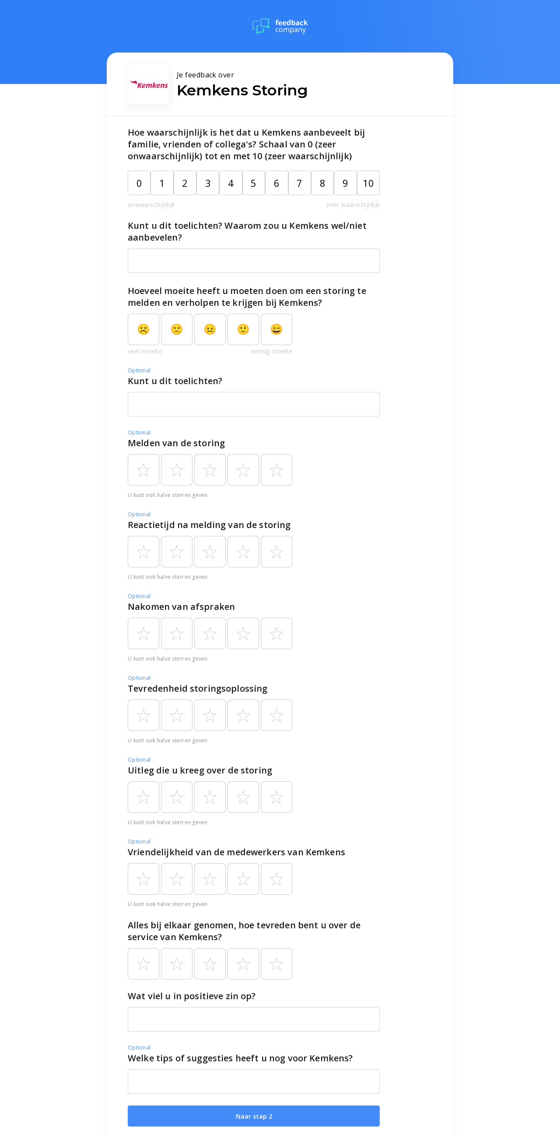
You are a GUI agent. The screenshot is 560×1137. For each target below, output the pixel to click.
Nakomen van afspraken (181, 606)
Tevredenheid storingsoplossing (198, 688)
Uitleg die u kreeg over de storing (200, 770)
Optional (139, 370)
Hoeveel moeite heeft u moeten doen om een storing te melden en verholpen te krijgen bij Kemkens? (247, 296)
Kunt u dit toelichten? (175, 381)
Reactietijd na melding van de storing (209, 525)
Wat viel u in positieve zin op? (192, 996)
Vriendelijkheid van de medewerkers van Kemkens (236, 852)
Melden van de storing (176, 443)
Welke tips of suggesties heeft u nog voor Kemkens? (240, 1058)
